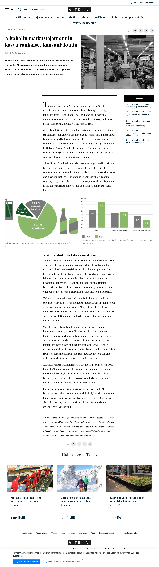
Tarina (54, 533)
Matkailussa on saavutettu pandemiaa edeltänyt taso (75, 499)
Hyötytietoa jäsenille (127, 533)
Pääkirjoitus (27, 533)
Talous (72, 533)
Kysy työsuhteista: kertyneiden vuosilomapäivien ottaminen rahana (138, 113)
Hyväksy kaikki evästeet (27, 561)
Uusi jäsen (83, 533)
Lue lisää (18, 517)
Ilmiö (63, 533)
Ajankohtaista (41, 533)
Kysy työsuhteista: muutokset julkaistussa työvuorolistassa (138, 105)
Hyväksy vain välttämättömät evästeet (62, 561)
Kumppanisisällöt (106, 533)
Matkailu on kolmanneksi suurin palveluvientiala (26, 499)
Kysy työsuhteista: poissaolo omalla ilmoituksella (137, 141)
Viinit (93, 533)
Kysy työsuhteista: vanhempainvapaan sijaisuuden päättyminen (138, 132)
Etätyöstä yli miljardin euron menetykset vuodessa (127, 499)
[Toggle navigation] (8, 10)
